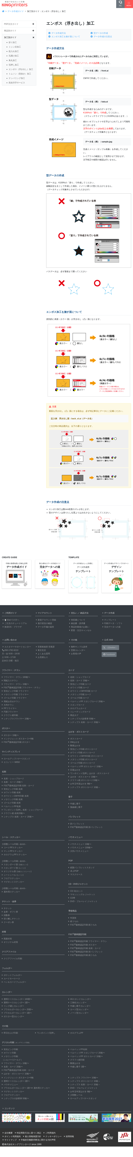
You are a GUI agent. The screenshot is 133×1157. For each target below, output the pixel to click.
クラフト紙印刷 (10, 715)
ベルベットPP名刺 (11, 806)
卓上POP (73, 871)
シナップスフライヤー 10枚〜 (16, 719)
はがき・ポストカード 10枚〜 (82, 777)
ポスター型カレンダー (13, 1016)
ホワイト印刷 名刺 (11, 792)
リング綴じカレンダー (13, 1006)
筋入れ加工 (14, 51)
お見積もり (41, 657)
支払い (72, 613)
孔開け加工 (14, 56)
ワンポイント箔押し (45, 1033)
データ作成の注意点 (101, 36)
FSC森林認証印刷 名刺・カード (18, 786)
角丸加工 (13, 60)
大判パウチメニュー (78, 851)
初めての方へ (10, 620)
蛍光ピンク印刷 (10, 1049)
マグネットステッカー (13, 882)
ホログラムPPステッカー (14, 854)
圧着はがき (74, 770)
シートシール (13, 875)
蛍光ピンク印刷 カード (79, 684)
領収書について (76, 620)
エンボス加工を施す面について (64, 36)
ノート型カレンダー (78, 1013)
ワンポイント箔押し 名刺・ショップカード (22, 810)
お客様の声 (74, 654)
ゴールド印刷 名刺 (11, 803)
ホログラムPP (75, 1033)
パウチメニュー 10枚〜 (79, 844)
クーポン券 (8, 922)
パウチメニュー (75, 837)
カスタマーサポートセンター (16, 647)
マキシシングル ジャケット (81, 894)
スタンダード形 (15, 864)
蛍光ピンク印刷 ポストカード (82, 749)
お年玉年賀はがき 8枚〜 (80, 784)
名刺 (4, 772)
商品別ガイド (10, 31)
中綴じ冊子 (74, 804)
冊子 (70, 797)
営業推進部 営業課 (45, 647)
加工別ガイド (10, 37)
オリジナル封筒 (10, 942)
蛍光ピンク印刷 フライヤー (15, 691)
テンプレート (109, 620)
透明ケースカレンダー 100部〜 (17, 999)
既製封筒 (7, 939)
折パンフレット (76, 824)
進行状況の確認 (43, 623)
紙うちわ (73, 921)
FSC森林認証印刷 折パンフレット (85, 827)
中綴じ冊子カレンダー (79, 1006)
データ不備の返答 (44, 627)
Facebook (109, 654)
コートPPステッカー (12, 847)
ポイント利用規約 (11, 1136)
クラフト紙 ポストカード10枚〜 (83, 780)
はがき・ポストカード (78, 732)
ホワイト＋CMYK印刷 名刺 (15, 796)
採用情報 (68, 1136)
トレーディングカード (79, 712)
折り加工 (13, 42)
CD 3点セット (75, 891)
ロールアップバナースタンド (16, 759)
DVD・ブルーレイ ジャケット (82, 901)
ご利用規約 (49, 1133)
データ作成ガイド (16, 11)
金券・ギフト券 (10, 912)
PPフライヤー (9, 708)
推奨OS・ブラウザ (12, 627)
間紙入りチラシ (10, 680)
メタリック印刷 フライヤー (15, 694)
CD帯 (71, 898)
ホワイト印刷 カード (78, 687)
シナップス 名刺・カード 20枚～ (84, 1084)
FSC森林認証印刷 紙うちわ (82, 925)
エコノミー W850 (11, 762)
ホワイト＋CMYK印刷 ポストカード (85, 756)
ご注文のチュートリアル (14, 623)
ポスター (6, 728)
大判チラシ (8, 705)
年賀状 (72, 918)
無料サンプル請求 (77, 647)
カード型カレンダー (78, 1009)
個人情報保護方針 (31, 1136)
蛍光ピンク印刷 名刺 (12, 789)
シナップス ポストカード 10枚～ (84, 787)
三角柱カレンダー (77, 1002)
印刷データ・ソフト (112, 623)
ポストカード (75, 739)
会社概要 (7, 1133)
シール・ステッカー (11, 837)
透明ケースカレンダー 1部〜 (16, 1002)
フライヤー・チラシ (11, 670)
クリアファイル (9, 952)
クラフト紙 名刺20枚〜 (13, 813)
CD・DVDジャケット (78, 884)
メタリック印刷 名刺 (12, 799)
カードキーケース (11, 979)
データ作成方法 (57, 33)
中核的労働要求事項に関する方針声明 (36, 1140)
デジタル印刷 (16, 1042)
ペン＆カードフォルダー (14, 982)
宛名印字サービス (17, 83)
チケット (7, 908)
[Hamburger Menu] (129, 4)
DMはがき (73, 742)
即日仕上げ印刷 (10, 1033)
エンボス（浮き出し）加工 (21, 69)
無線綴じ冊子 (75, 807)
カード (71, 670)
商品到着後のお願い (78, 627)
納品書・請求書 (76, 623)
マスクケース (75, 874)
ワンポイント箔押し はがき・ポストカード (88, 773)
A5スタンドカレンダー (79, 999)
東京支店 (40, 650)
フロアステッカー (11, 878)
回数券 (6, 915)
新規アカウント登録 (45, 620)
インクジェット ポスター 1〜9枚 (18, 739)
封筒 (4, 932)
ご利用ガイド (9, 613)
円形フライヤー (10, 712)
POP (70, 861)
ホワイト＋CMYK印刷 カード (82, 691)
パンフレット (74, 817)
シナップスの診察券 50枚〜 (81, 719)
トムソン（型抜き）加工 (20, 74)
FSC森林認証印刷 (77, 934)
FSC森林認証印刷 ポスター (16, 742)
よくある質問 (42, 654)
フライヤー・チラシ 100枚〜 (16, 677)
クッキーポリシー (52, 1136)
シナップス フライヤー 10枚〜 (83, 1078)
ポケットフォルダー (12, 975)
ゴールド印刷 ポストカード (81, 763)
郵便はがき (74, 745)
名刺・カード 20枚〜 (12, 782)
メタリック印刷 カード (79, 694)
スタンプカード (76, 705)
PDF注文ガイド (11, 24)
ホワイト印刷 (9, 1053)
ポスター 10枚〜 (10, 735)
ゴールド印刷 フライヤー (14, 698)
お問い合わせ (9, 640)
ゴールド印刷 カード (78, 698)
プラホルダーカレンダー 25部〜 (17, 1009)
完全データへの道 (111, 627)
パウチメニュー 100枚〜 (80, 847)
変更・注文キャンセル (79, 630)
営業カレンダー (76, 650)
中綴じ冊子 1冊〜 (77, 1067)
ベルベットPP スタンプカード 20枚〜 (86, 701)
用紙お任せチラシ (11, 701)
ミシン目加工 (15, 47)
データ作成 (108, 613)
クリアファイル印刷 (12, 958)
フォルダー (7, 968)
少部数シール (75, 1095)
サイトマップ (9, 1140)
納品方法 (84, 613)
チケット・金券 (9, 901)
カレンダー (7, 992)
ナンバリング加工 (17, 78)
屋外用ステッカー (11, 892)
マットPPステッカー (12, 851)
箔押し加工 (14, 65)
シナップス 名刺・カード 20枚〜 (18, 817)
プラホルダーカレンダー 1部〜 (17, 1013)
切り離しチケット (11, 919)
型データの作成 (99, 33)
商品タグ (73, 715)
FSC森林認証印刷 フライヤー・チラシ (21, 687)
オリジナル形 (17, 871)
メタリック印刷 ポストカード (82, 759)
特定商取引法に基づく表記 (27, 1133)
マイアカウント (43, 613)
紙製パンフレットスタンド (81, 867)
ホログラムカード (77, 708)
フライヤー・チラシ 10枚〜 (15, 684)
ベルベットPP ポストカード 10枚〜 (85, 766)
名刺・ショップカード (13, 778)
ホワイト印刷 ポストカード (81, 752)
